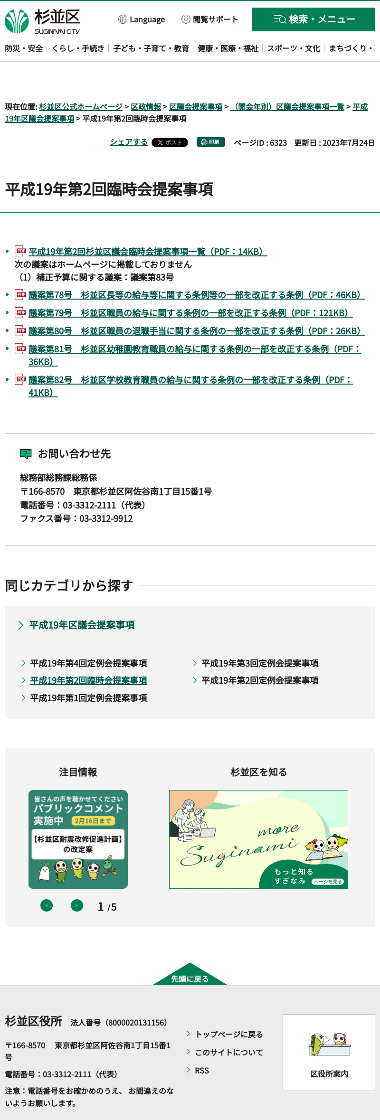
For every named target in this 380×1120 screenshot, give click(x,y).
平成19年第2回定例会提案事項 (259, 653)
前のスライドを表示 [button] (46, 878)
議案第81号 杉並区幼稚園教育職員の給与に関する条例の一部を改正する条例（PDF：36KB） (194, 327)
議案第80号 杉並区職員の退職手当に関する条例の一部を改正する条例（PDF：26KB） (196, 303)
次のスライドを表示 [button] (77, 878)
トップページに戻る (229, 1006)
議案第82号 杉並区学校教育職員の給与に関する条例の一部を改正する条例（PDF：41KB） (190, 358)
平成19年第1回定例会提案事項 (88, 670)
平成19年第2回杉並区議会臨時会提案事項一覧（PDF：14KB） (147, 223)
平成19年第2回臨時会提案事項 (88, 653)
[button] (141, 18)
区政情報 (146, 79)
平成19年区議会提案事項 (81, 597)
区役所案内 (329, 1046)
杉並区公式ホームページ (81, 79)
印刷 (214, 114)
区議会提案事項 (195, 79)
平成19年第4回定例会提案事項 (88, 635)
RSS (202, 1042)
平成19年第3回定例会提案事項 (259, 635)
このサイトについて (229, 1024)
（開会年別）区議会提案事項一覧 (287, 79)
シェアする (129, 114)
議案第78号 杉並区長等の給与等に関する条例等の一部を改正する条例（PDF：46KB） (196, 267)
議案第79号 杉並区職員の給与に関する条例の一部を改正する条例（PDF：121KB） (190, 285)
